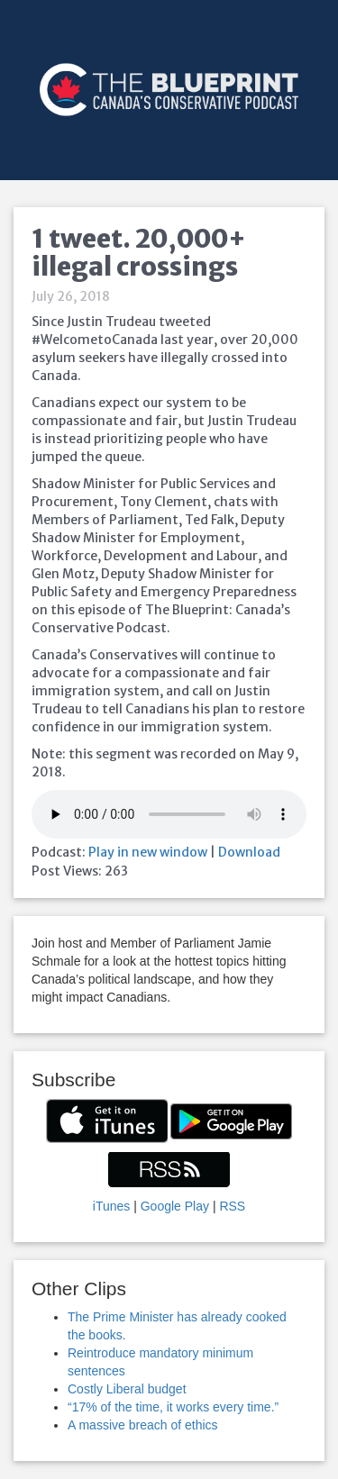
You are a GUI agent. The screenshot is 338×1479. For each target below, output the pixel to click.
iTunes (112, 1206)
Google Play (175, 1206)
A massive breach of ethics (143, 1425)
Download (249, 852)
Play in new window (147, 852)
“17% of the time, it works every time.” (173, 1407)
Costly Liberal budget (127, 1389)
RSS (232, 1206)
